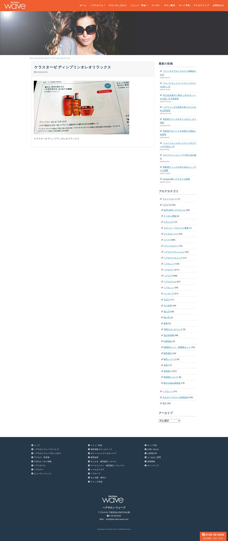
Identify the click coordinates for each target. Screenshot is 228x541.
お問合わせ (218, 5)
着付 (164, 403)
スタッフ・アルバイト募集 (176, 228)
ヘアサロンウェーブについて (46, 449)
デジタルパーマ (171, 234)
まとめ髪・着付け (98, 477)
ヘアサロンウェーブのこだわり (47, 453)
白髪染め (168, 341)
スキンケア (169, 222)
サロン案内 (169, 5)
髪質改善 (94, 457)
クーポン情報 (170, 216)
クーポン (155, 5)
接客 (166, 323)
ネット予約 (184, 5)
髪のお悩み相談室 (172, 383)
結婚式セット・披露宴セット (177, 347)
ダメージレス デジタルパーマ (103, 453)
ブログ (165, 205)
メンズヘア (169, 293)
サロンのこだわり (118, 5)
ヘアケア (168, 275)
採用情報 (151, 461)
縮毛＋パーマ (170, 359)
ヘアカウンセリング (173, 258)
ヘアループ (95, 473)
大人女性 (168, 305)
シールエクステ (97, 469)
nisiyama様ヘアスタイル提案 (176, 179)
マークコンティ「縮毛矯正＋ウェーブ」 (108, 465)
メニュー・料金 (138, 5)
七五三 (167, 299)
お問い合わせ (153, 449)
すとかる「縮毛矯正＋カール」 (104, 461)
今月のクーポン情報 (42, 461)
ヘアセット (169, 287)
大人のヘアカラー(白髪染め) (175, 397)
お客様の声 (152, 453)
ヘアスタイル (96, 5)
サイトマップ (153, 465)
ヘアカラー (169, 269)
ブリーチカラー (171, 246)
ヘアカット (169, 264)
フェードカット (169, 199)
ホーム (83, 5)
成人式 (167, 311)
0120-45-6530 (213, 536)
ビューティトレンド (42, 473)
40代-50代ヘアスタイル (174, 210)
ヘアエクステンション (174, 252)
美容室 (167, 371)
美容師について (171, 377)
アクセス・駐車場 (41, 457)
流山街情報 (169, 335)
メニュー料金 (96, 445)
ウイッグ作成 (96, 482)
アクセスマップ (201, 5)
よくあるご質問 (154, 457)
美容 (166, 365)
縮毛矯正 (168, 353)
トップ (37, 445)
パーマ (167, 240)
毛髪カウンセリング (173, 329)
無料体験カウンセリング (101, 449)
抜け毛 (167, 317)
